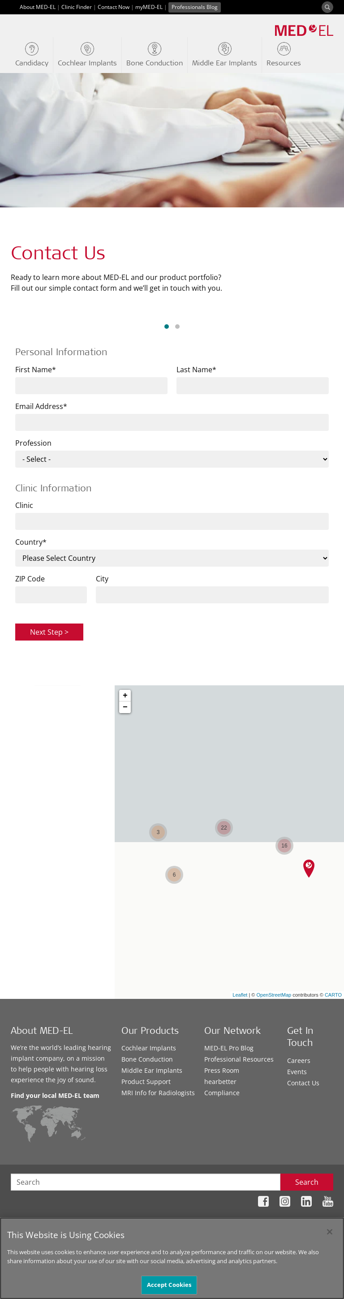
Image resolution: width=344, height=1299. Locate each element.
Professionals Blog (195, 7)
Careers (298, 1060)
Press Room (221, 1070)
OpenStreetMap (273, 995)
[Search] (327, 7)
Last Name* (196, 369)
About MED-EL (38, 7)
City (102, 579)
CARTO (333, 995)
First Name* (35, 369)
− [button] (125, 707)
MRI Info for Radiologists (158, 1092)
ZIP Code (30, 579)
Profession (33, 443)
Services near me (65, 839)
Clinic (24, 505)
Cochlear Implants (148, 1048)
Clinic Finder (76, 7)
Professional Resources (239, 1059)
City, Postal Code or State (51, 797)
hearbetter (220, 1081)
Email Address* (41, 406)
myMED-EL (149, 7)
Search (306, 1182)
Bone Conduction (147, 1059)
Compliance (222, 1092)
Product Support (146, 1081)
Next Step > (49, 632)
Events (297, 1071)
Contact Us (303, 1083)
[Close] (330, 1232)
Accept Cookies (169, 1285)
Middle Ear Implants (151, 1070)
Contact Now (113, 7)
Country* (31, 542)
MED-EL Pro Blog (229, 1048)
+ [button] (125, 695)
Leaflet (239, 995)
